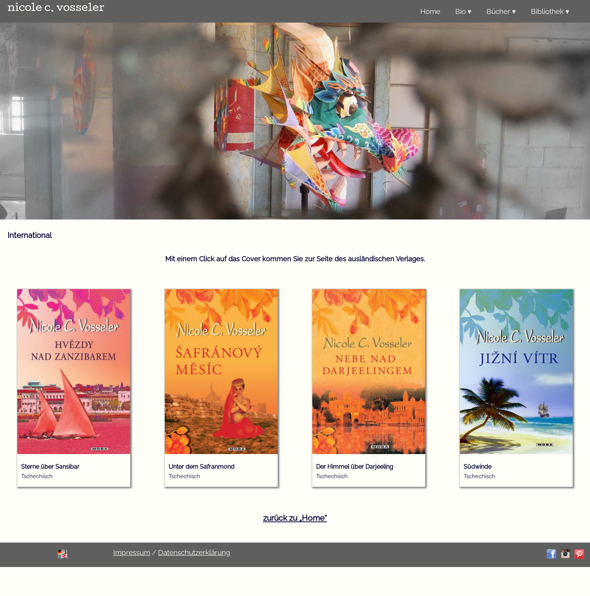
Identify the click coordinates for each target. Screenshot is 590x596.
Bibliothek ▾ (550, 11)
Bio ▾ (463, 11)
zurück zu (295, 518)
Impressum (131, 552)
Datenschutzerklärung (194, 552)
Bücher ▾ (501, 11)
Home (430, 11)
